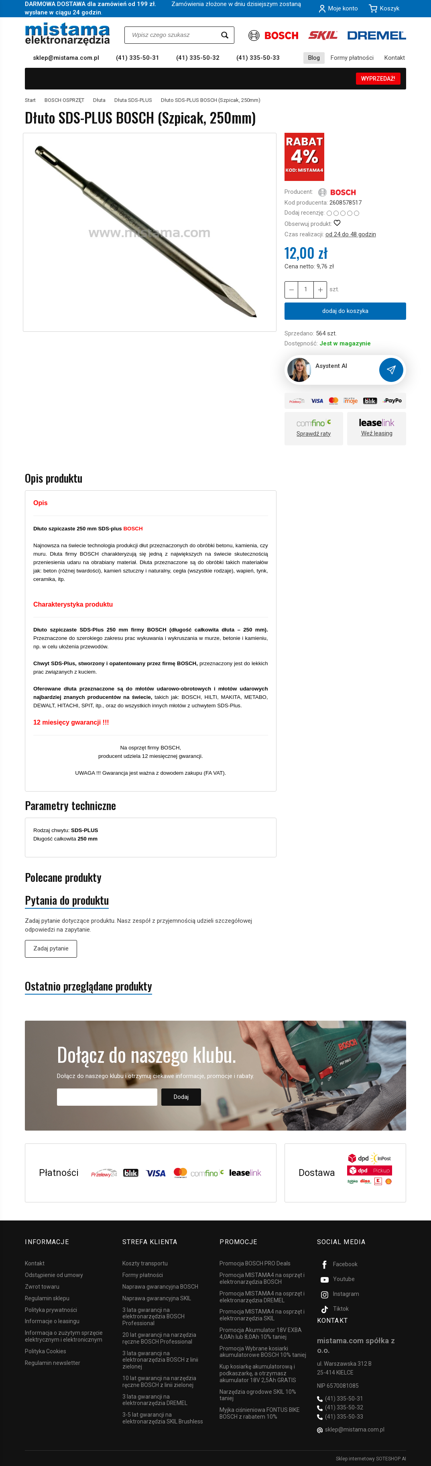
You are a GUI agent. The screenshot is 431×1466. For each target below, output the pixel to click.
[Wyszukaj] (224, 35)
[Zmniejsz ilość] (320, 289)
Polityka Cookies (45, 1351)
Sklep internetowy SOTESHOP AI (371, 1458)
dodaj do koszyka (345, 311)
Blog (314, 57)
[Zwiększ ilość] (291, 289)
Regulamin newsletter (52, 1362)
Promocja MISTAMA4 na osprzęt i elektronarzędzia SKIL (262, 1314)
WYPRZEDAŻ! (378, 78)
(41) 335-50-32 (198, 57)
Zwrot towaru (42, 1286)
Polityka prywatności (51, 1309)
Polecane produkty (63, 877)
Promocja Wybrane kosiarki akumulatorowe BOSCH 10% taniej (263, 1351)
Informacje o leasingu (52, 1321)
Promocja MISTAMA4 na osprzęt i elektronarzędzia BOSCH (262, 1278)
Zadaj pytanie (51, 948)
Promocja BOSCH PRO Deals (255, 1263)
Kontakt (394, 57)
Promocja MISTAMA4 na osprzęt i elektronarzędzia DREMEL (262, 1296)
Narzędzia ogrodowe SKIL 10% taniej (258, 1394)
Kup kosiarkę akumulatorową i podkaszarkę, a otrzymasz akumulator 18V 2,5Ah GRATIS (258, 1373)
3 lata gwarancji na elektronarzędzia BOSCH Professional (153, 1316)
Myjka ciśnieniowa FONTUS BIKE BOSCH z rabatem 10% (260, 1412)
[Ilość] (306, 289)
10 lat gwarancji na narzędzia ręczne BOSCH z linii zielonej (159, 1381)
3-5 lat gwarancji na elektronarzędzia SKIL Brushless (162, 1417)
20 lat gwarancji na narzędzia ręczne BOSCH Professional (159, 1337)
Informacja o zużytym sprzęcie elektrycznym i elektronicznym (64, 1335)
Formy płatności (352, 57)
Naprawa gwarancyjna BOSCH (160, 1286)
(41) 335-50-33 (258, 57)
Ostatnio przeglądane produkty (88, 986)
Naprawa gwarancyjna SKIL (156, 1298)
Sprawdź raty (314, 433)
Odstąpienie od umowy (54, 1274)
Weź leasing (376, 433)
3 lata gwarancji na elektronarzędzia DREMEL (154, 1399)
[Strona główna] (67, 33)
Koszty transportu (145, 1263)
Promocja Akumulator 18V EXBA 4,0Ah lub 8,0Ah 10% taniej (261, 1333)
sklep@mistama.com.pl (66, 57)
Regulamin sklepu (47, 1298)
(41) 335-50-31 (137, 57)
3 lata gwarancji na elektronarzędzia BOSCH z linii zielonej (160, 1359)
